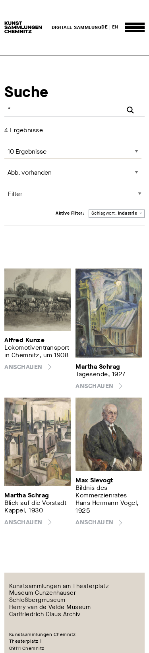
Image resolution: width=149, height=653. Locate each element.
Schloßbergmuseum (37, 600)
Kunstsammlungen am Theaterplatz (59, 586)
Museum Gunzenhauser (42, 593)
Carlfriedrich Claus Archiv (45, 614)
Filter (15, 194)
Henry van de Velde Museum (50, 607)
